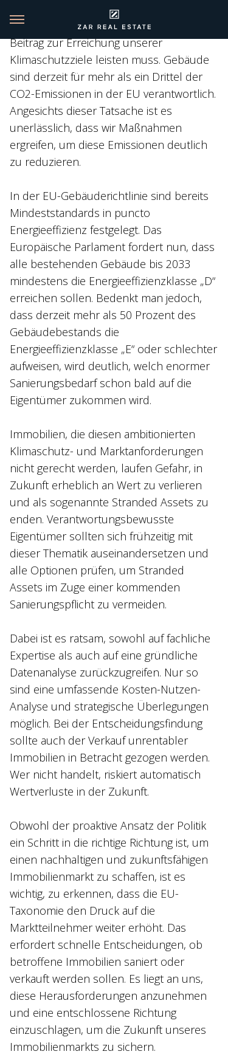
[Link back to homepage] (114, 19)
